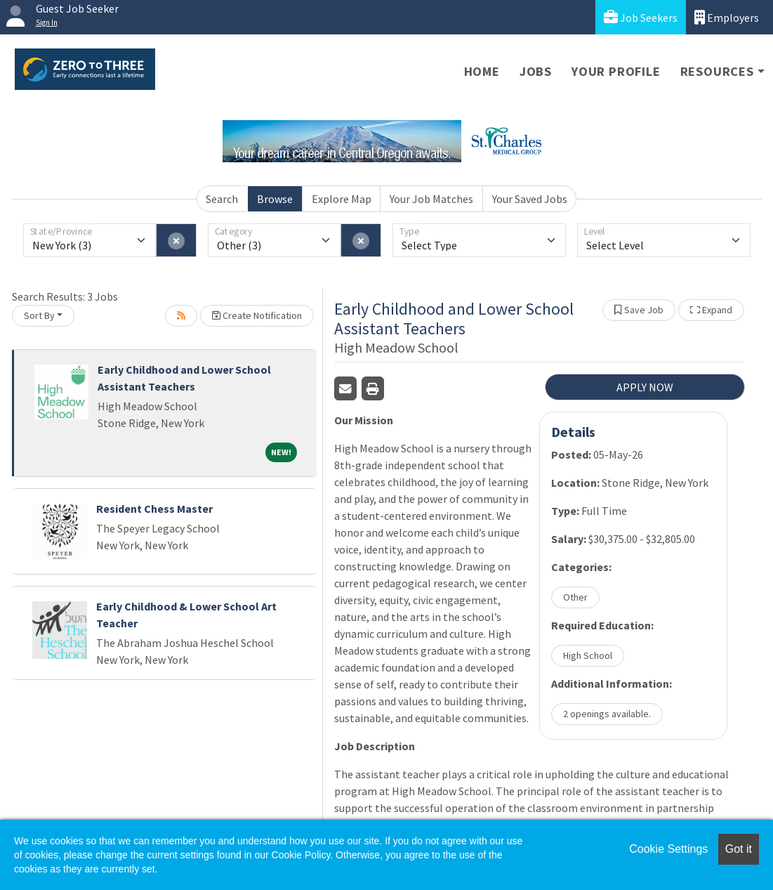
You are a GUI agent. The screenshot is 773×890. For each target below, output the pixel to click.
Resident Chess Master (154, 509)
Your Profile (616, 71)
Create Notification (257, 315)
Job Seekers (641, 17)
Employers (726, 17)
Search (222, 199)
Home (482, 71)
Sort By (39, 315)
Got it (738, 849)
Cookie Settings (668, 849)
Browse (275, 199)
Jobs (536, 71)
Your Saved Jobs (529, 199)
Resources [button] (717, 71)
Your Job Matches (431, 199)
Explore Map (341, 199)
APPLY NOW (644, 387)
